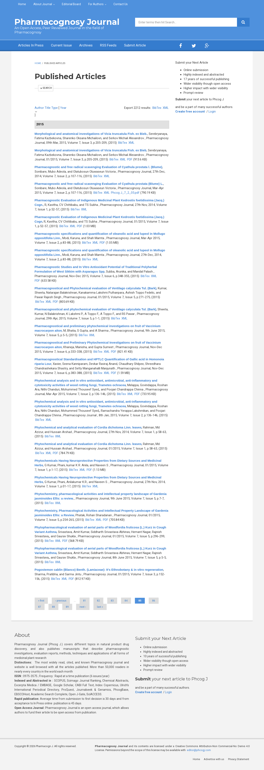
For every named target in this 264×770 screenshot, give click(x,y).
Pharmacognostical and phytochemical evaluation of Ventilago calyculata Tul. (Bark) (96, 309)
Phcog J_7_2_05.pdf (125, 193)
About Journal (42, 4)
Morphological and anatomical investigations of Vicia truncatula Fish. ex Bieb (91, 150)
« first (41, 605)
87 (39, 611)
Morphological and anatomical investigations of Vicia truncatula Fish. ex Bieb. (92, 133)
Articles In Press (31, 45)
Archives (89, 45)
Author (39, 108)
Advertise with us (214, 763)
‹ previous (60, 605)
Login (212, 111)
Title (48, 108)
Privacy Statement (239, 763)
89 (67, 611)
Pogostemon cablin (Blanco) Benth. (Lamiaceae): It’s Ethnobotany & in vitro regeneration (100, 574)
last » (100, 611)
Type (54, 108)
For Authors (96, 4)
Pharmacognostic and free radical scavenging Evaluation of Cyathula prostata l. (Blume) (99, 167)
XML (166, 108)
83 (112, 605)
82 (98, 605)
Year (63, 108)
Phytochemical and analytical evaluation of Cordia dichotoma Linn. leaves (89, 432)
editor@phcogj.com (199, 754)
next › (83, 611)
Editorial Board (71, 4)
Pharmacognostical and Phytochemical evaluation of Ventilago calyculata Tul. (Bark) (97, 288)
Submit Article (141, 45)
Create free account (190, 111)
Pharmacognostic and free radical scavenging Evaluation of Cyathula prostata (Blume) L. (100, 183)
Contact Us (120, 4)
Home (22, 4)
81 (84, 605)
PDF (130, 159)
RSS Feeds (113, 45)
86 (153, 605)
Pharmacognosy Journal (66, 22)
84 (126, 605)
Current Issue (64, 45)
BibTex (156, 108)
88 (53, 611)
